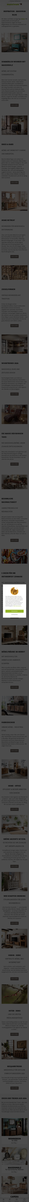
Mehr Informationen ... (17, 605)
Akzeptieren (14, 611)
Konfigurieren (14, 614)
